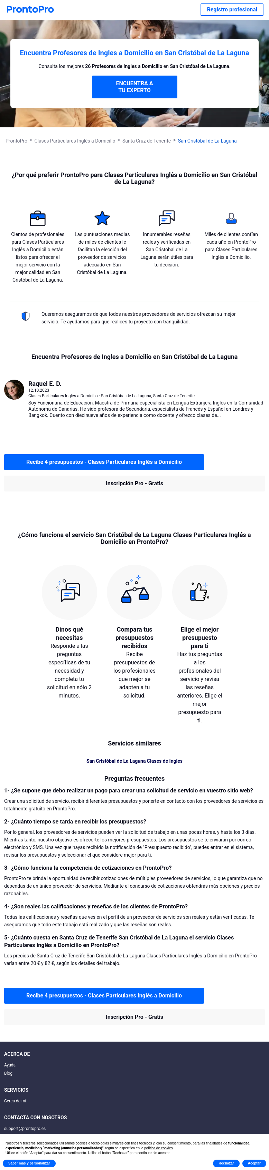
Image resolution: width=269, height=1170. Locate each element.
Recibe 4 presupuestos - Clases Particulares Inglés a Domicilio (104, 462)
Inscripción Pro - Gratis (134, 483)
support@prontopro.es (25, 1128)
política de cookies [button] (158, 1148)
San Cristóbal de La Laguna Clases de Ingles (134, 761)
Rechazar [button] (226, 1163)
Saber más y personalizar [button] (29, 1163)
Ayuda (10, 1065)
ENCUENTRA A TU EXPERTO (134, 87)
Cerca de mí (15, 1101)
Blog (8, 1073)
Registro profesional (232, 9)
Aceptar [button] (254, 1163)
